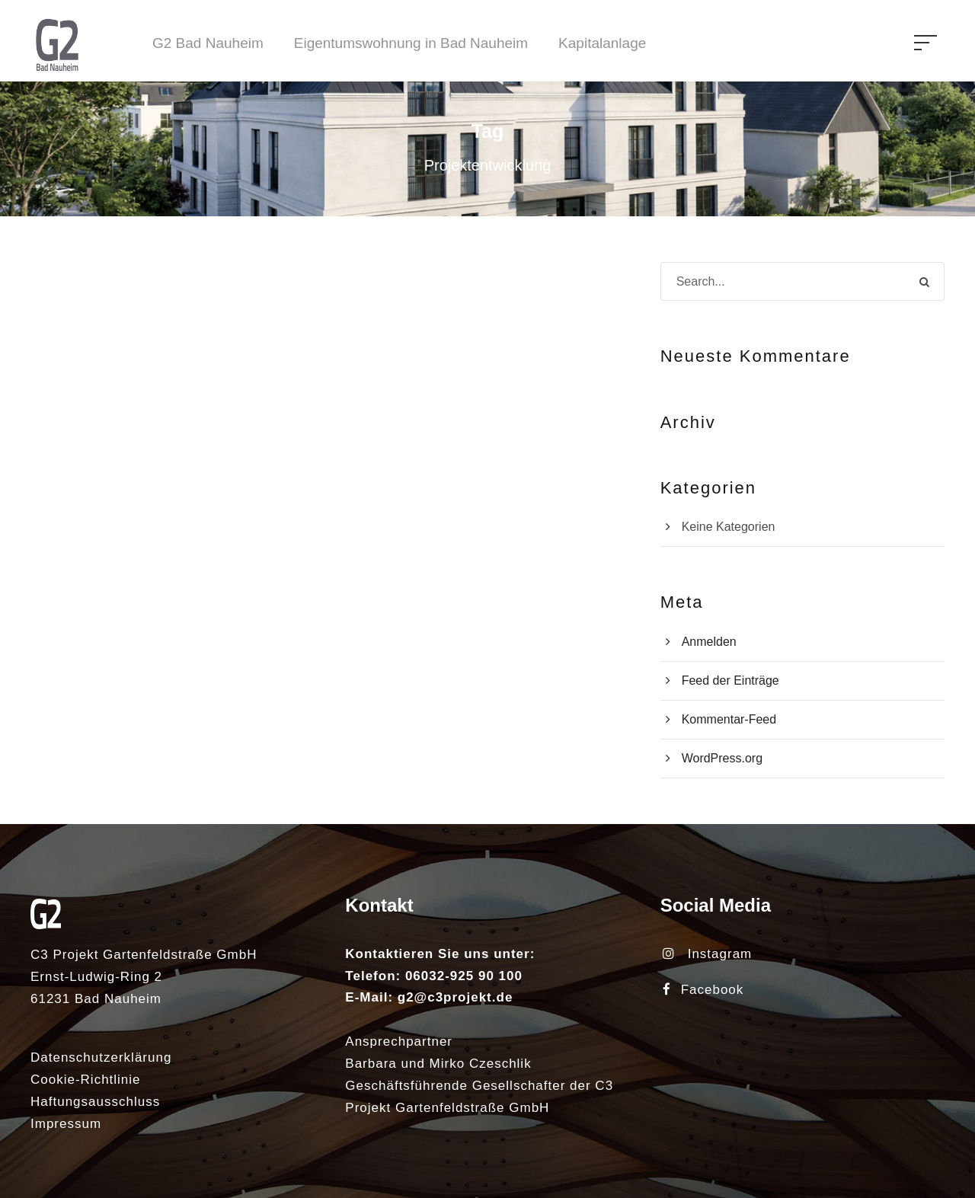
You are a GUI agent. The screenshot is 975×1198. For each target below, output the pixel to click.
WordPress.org (722, 758)
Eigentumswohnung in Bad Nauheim (411, 43)
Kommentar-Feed (729, 719)
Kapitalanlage (602, 43)
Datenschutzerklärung (100, 1057)
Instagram (708, 954)
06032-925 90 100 (464, 976)
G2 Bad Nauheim (208, 43)
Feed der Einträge (730, 680)
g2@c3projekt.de (455, 997)
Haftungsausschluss (95, 1101)
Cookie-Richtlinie (85, 1079)
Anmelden (709, 641)
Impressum (65, 1124)
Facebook (703, 989)
